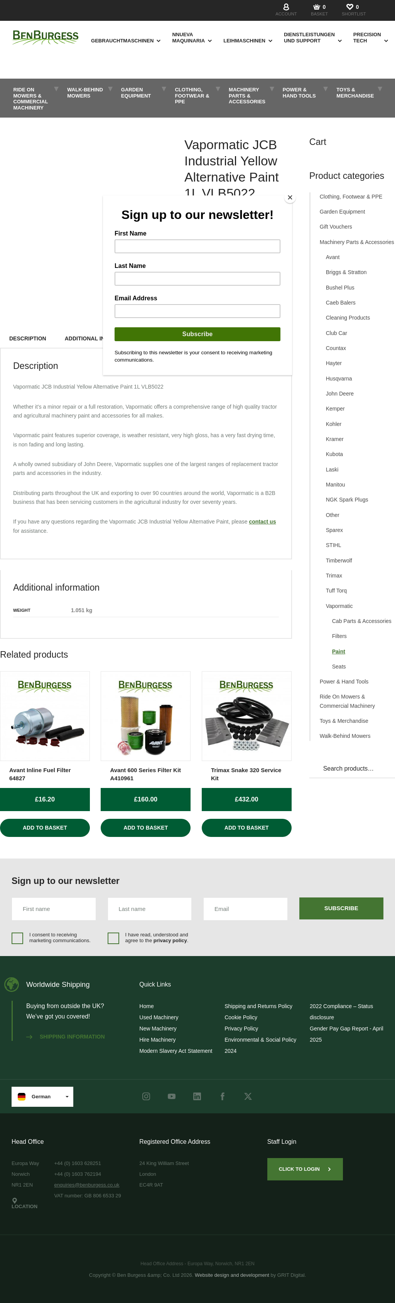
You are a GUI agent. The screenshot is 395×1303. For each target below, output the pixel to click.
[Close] (290, 197)
